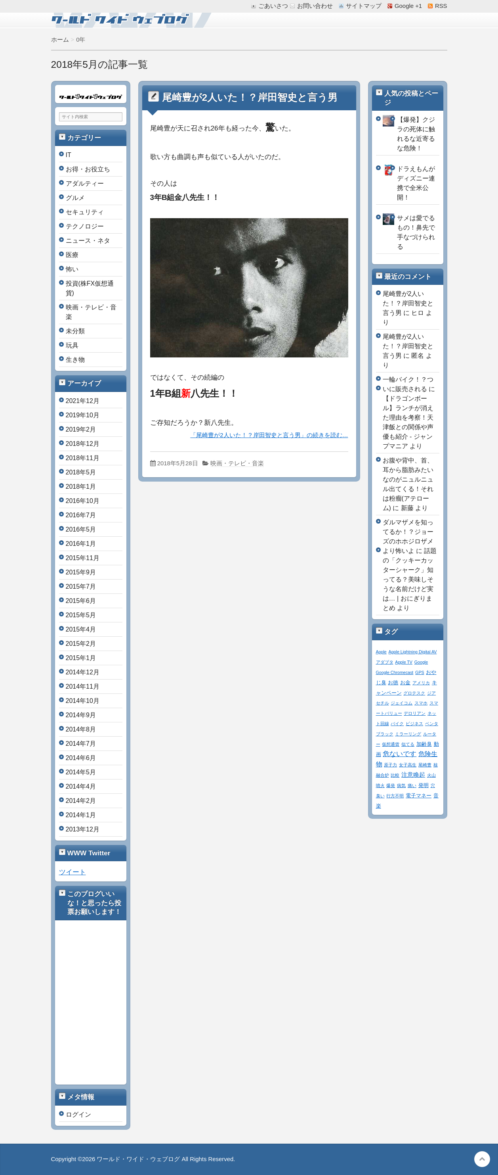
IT (68, 155)
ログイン (78, 1114)
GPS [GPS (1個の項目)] (419, 672)
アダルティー (85, 183)
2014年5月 (81, 772)
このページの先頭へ (482, 1159)
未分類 (75, 331)
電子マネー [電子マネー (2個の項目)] (418, 796)
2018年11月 (82, 458)
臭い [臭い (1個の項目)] (380, 795)
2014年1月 (81, 815)
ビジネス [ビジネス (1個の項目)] (414, 723)
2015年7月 (81, 586)
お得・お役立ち (88, 169)
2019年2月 (81, 429)
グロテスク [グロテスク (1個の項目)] (414, 693)
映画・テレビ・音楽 (237, 463)
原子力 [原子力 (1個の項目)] (390, 764)
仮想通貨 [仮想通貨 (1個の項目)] (390, 744)
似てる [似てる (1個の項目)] (407, 744)
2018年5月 (81, 472)
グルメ (75, 197)
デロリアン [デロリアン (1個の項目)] (414, 713)
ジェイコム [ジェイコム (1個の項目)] (401, 703)
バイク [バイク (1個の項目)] (397, 723)
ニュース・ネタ (88, 240)
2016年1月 (81, 543)
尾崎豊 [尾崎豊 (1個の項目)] (424, 764)
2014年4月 (81, 786)
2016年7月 (81, 515)
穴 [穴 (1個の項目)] (433, 785)
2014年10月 (82, 700)
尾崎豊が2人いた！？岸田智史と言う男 (250, 97)
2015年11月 (82, 558)
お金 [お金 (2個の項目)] (405, 682)
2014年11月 (82, 686)
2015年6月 (81, 600)
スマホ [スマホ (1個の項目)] (420, 703)
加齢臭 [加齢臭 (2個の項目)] (424, 744)
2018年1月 (81, 486)
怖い (72, 269)
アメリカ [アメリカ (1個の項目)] (421, 682)
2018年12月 (82, 443)
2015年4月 (81, 629)
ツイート (72, 872)
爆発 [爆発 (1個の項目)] (390, 785)
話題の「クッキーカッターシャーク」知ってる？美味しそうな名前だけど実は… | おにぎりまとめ (410, 579)
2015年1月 (81, 658)
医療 (72, 255)
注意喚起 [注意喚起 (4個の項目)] (413, 774)
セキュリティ (85, 212)
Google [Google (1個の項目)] (421, 662)
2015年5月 (81, 615)
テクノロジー (85, 226)
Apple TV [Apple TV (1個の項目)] (403, 662)
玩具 (72, 345)
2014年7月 (81, 743)
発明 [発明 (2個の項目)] (423, 785)
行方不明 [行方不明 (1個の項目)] (395, 795)
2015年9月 (81, 572)
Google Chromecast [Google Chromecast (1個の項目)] (395, 672)
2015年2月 (81, 643)
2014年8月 (81, 729)
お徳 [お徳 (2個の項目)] (393, 682)
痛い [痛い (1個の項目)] (412, 785)
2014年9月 (81, 715)
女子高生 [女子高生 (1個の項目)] (407, 764)
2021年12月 (82, 400)
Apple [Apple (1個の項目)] (381, 651)
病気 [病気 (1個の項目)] (401, 785)
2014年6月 (81, 758)
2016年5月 (81, 529)
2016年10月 (82, 500)
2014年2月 (81, 800)
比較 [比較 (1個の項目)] (395, 775)
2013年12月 (82, 829)
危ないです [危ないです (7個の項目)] (399, 754)
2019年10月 (82, 415)
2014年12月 (82, 672)
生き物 (75, 359)
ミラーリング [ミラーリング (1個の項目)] (408, 733)
